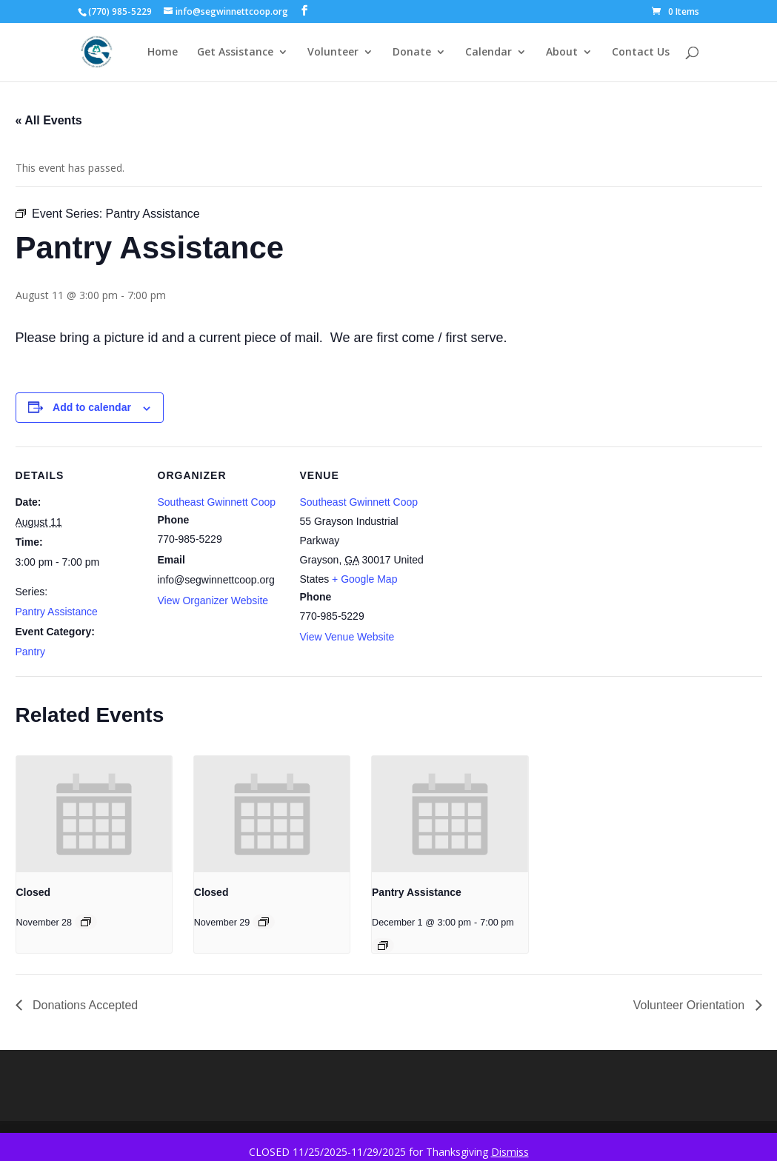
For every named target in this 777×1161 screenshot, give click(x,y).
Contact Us (641, 52)
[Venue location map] (520, 548)
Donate (412, 52)
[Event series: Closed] (86, 921)
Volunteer (333, 52)
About (562, 52)
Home (162, 52)
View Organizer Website (213, 600)
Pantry (30, 652)
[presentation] (94, 814)
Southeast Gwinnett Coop (217, 502)
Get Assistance (235, 52)
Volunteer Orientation (690, 1005)
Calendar (488, 52)
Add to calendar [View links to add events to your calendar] (92, 407)
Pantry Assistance (57, 612)
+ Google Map (364, 579)
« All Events (49, 120)
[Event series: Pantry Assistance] (383, 945)
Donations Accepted (84, 1005)
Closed (33, 892)
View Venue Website (347, 637)
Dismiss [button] (510, 1152)
